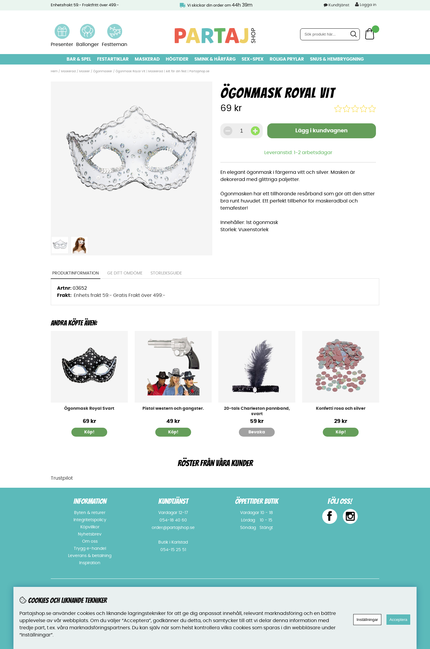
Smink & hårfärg (215, 59)
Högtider (177, 59)
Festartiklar (113, 59)
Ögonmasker (102, 71)
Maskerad (147, 59)
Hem (54, 71)
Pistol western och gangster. (173, 408)
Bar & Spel (79, 59)
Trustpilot (62, 478)
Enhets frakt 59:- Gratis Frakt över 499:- (119, 295)
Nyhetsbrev (90, 534)
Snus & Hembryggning (337, 59)
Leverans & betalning (89, 556)
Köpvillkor (89, 527)
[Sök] (330, 34)
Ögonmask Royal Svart (89, 408)
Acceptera (398, 619)
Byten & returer (89, 513)
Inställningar (367, 619)
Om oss (90, 541)
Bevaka (256, 432)
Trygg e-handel (90, 549)
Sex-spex (253, 59)
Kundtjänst (338, 5)
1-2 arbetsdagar (313, 152)
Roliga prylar (287, 59)
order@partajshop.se (173, 528)
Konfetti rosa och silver (341, 408)
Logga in (365, 4)
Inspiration (89, 563)
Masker (85, 71)
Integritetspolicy (89, 520)
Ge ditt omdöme (124, 273)
